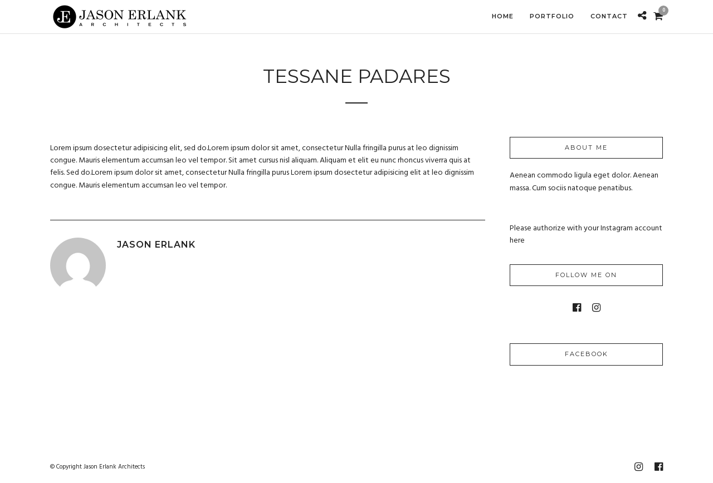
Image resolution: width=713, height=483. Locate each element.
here (517, 240)
